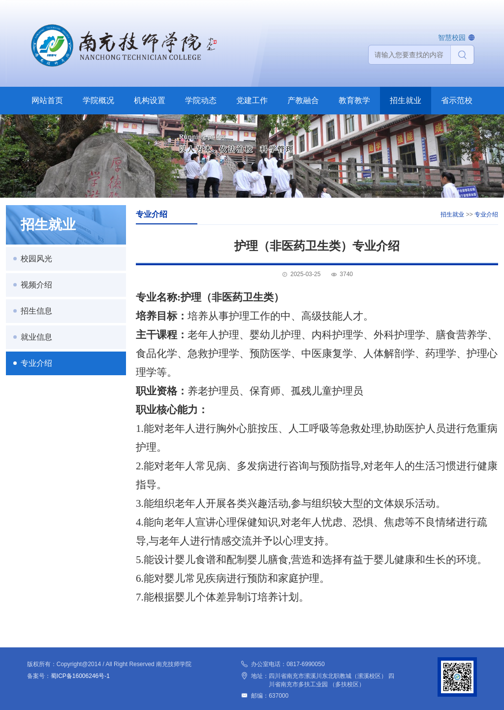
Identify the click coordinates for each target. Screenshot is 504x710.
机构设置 (149, 100)
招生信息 (36, 311)
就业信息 (36, 337)
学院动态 (201, 100)
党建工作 (252, 100)
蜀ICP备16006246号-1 (80, 676)
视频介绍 (36, 285)
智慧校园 (452, 37)
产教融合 (303, 100)
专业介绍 (36, 363)
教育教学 (354, 100)
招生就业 (405, 100)
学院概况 (98, 100)
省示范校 (456, 100)
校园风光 (36, 258)
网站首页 (47, 100)
